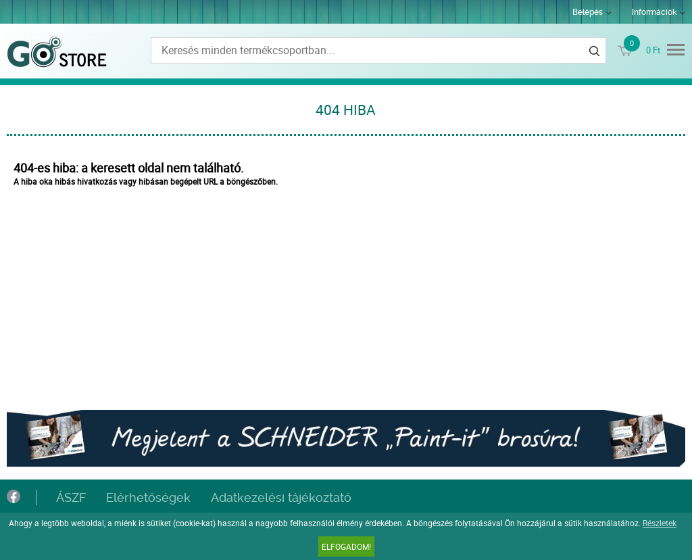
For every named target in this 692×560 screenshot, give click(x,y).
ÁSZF (71, 497)
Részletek (659, 522)
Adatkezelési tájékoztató (281, 497)
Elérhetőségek (148, 497)
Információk (654, 12)
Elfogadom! (346, 546)
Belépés (587, 12)
